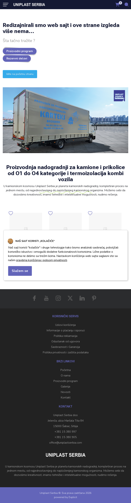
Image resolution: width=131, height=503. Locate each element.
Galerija (65, 386)
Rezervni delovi (16, 58)
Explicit (73, 497)
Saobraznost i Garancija (65, 347)
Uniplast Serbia (49, 493)
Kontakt (66, 397)
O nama (65, 375)
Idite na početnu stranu (19, 74)
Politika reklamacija (65, 336)
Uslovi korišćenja (65, 325)
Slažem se (20, 271)
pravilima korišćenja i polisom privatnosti (41, 260)
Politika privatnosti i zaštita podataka (66, 352)
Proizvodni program (19, 51)
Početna (65, 370)
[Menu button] (5, 4)
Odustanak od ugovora (65, 341)
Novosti (65, 392)
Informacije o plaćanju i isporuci (65, 330)
